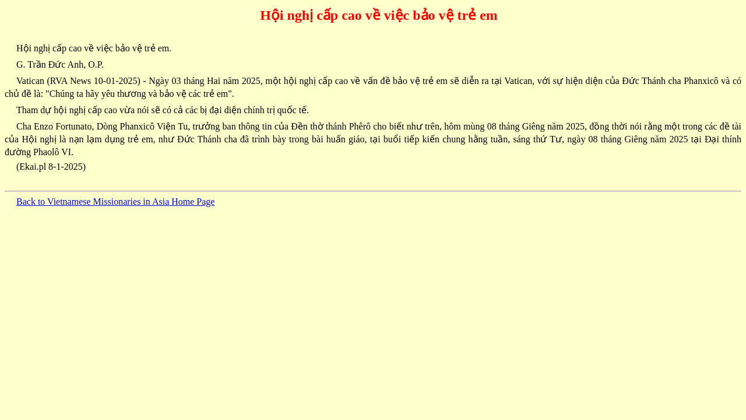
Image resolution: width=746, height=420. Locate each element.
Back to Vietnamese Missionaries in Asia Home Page (115, 201)
